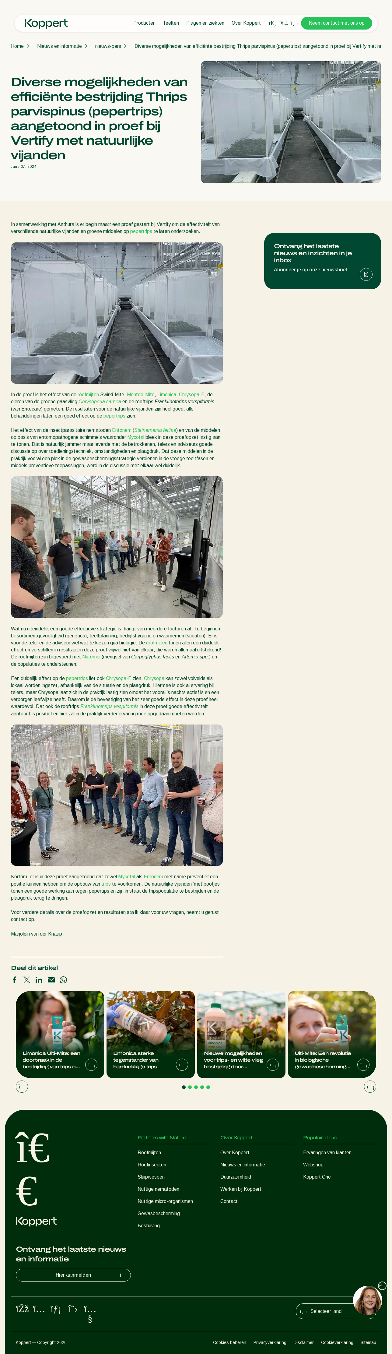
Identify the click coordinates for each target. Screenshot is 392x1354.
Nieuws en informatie (59, 46)
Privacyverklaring (270, 1342)
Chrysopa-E (192, 394)
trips (106, 884)
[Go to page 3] (196, 1087)
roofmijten (88, 394)
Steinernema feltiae (155, 430)
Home (17, 46)
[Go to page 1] (184, 1087)
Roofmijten (149, 1152)
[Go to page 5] (208, 1087)
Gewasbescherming (159, 1213)
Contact (229, 1201)
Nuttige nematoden (158, 1189)
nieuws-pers (108, 46)
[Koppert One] (283, 23)
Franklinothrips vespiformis (108, 706)
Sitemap (368, 1342)
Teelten (171, 23)
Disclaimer (304, 1342)
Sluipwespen (151, 1176)
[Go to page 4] (202, 1087)
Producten (144, 23)
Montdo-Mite (141, 394)
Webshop (313, 1164)
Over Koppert (246, 23)
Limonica (166, 394)
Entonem (121, 430)
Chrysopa (154, 678)
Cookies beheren (229, 1342)
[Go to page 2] (190, 1087)
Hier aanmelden (92, 1275)
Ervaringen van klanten (327, 1152)
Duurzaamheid (235, 1176)
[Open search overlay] (272, 23)
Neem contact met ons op (337, 23)
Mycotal (135, 437)
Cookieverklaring (337, 1342)
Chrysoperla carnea (100, 401)
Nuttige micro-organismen (165, 1201)
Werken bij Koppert (240, 1189)
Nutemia (91, 656)
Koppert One (317, 1176)
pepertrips (141, 231)
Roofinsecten (152, 1164)
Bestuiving (149, 1225)
